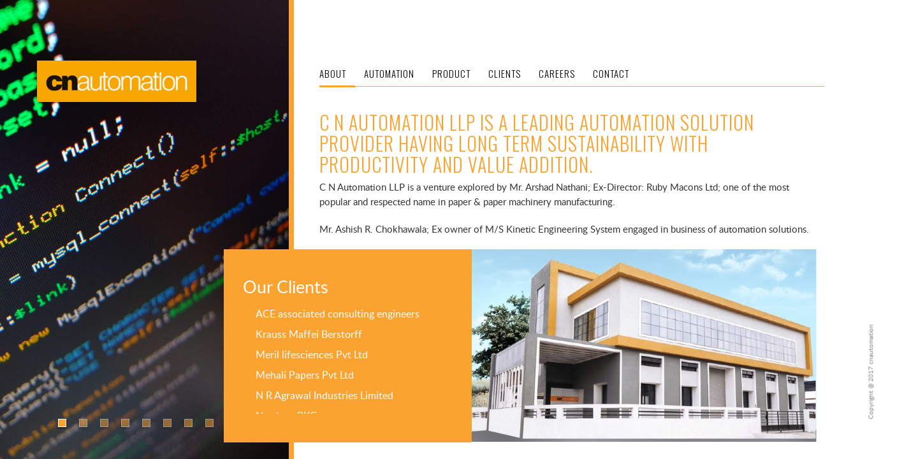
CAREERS (557, 73)
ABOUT (332, 73)
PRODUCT (451, 73)
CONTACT (611, 73)
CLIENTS (504, 73)
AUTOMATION (389, 73)
